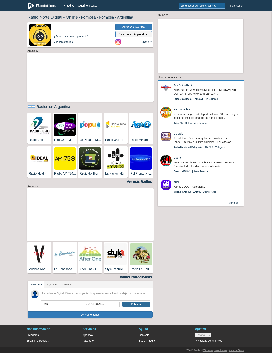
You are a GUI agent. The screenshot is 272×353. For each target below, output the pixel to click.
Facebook (88, 340)
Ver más (233, 202)
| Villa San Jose (191, 123)
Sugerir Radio (147, 340)
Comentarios (36, 284)
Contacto (144, 335)
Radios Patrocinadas (135, 277)
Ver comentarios (90, 314)
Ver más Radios (139, 182)
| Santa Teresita (191, 171)
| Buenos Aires (195, 192)
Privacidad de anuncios (208, 340)
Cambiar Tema (236, 350)
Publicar (136, 304)
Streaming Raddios (38, 340)
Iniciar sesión (236, 5)
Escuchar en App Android (133, 34)
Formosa (88, 17)
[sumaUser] (113, 304)
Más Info (147, 41)
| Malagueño (200, 147)
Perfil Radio (67, 284)
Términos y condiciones (215, 350)
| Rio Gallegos (196, 99)
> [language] (203, 335)
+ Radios (69, 5)
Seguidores (52, 284)
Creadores (33, 335)
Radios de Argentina (53, 107)
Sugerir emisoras (87, 5)
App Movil (88, 335)
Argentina (125, 17)
